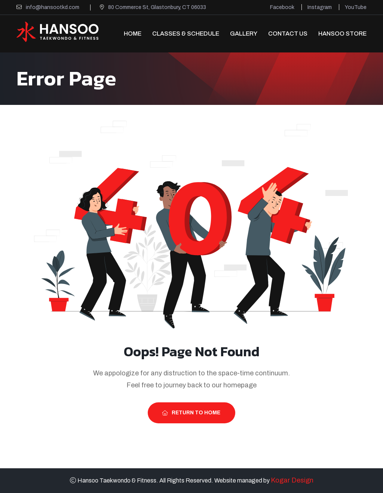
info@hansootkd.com (52, 7)
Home (132, 33)
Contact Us (287, 33)
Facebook (282, 7)
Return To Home (191, 412)
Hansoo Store (342, 33)
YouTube (356, 7)
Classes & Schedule (185, 33)
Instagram (319, 7)
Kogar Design (292, 480)
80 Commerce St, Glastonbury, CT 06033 (157, 7)
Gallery (243, 33)
